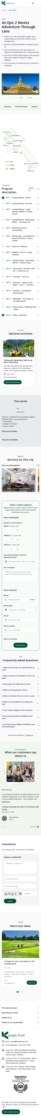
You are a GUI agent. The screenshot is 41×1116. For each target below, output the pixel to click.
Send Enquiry (20, 645)
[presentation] (12, 97)
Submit (10, 901)
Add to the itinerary (12, 382)
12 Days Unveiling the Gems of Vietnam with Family (20, 808)
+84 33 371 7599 (24, 1045)
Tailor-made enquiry (11, 1112)
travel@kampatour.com (19, 1041)
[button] (18, 991)
